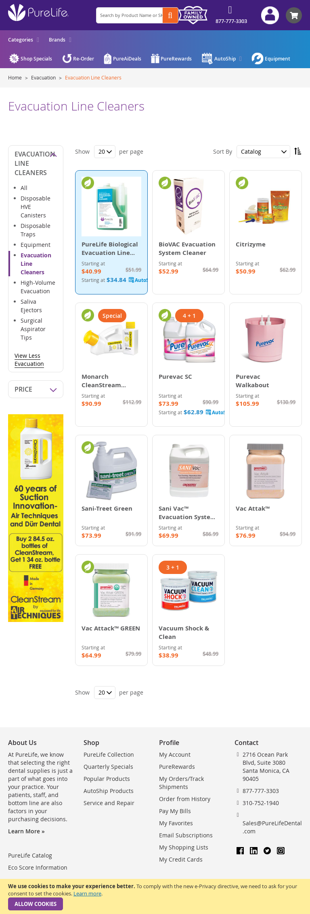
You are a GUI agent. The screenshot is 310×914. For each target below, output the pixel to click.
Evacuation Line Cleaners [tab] (35, 163)
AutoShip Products (109, 791)
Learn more (87, 893)
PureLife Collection (109, 754)
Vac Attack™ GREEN (111, 628)
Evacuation (44, 77)
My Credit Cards (181, 859)
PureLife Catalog (30, 855)
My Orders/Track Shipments (181, 783)
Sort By (222, 151)
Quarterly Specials (108, 766)
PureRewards (177, 766)
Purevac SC (175, 376)
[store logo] (38, 12)
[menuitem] (23, 39)
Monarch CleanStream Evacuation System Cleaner (110, 389)
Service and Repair (109, 803)
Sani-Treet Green (107, 508)
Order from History (184, 799)
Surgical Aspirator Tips (33, 329)
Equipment (35, 244)
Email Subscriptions (186, 835)
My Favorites (176, 823)
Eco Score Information (37, 867)
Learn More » (26, 831)
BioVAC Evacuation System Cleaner (187, 248)
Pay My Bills (175, 811)
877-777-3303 (231, 21)
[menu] (39, 39)
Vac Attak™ (253, 508)
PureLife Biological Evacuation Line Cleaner (110, 252)
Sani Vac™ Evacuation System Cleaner (187, 517)
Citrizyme (251, 244)
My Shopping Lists (183, 847)
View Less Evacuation (29, 359)
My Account (175, 754)
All (24, 188)
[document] (155, 896)
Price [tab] (23, 389)
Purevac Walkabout (252, 380)
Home (15, 77)
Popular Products (107, 779)
